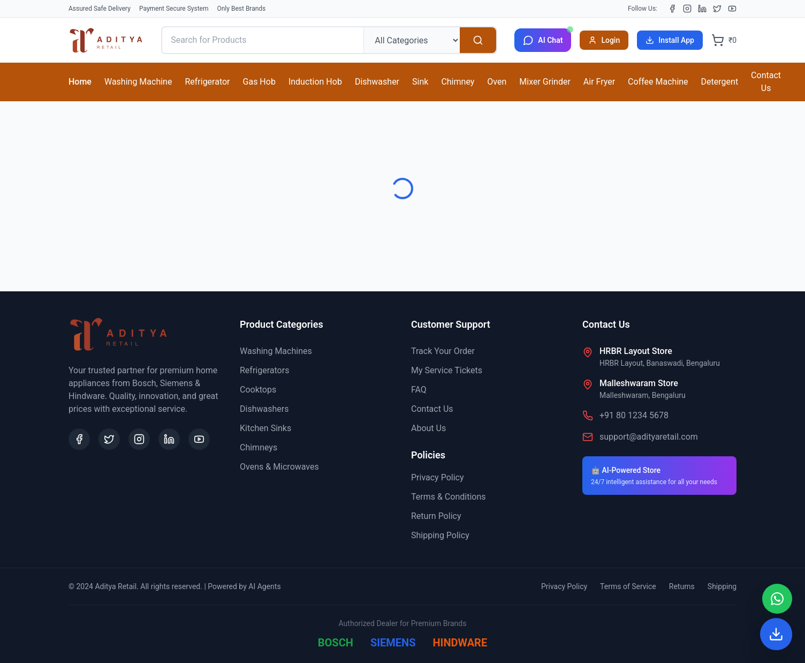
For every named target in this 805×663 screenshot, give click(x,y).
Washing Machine (138, 82)
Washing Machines (276, 351)
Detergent (720, 82)
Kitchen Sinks (265, 428)
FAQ (419, 390)
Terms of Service (628, 586)
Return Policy (436, 516)
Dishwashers (264, 409)
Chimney (457, 82)
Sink (420, 82)
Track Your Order (443, 351)
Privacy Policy (437, 477)
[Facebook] (672, 8)
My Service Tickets (446, 370)
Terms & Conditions (448, 497)
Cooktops (258, 390)
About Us (428, 428)
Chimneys (258, 447)
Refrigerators (264, 370)
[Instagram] (687, 8)
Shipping (722, 586)
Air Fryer (599, 82)
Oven (496, 82)
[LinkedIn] (702, 8)
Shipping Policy (440, 535)
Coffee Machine (658, 82)
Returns (682, 586)
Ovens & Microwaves (279, 467)
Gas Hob (259, 82)
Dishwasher (377, 82)
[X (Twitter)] (717, 8)
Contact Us (766, 81)
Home (80, 82)
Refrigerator (207, 82)
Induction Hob (315, 82)
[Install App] (776, 634)
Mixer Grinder (545, 82)
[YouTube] (732, 8)
